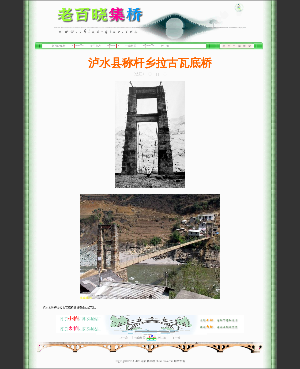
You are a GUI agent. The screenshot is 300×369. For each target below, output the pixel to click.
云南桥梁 (130, 46)
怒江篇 (165, 46)
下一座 (176, 337)
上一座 (124, 337)
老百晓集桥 (59, 46)
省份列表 (95, 46)
